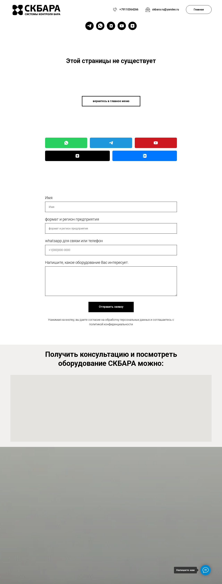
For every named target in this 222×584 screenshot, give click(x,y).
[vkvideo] (111, 26)
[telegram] (89, 26)
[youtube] (122, 26)
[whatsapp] (100, 26)
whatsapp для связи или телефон (74, 241)
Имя (49, 198)
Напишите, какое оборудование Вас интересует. (87, 262)
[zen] (132, 26)
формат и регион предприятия (72, 219)
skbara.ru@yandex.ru (165, 9)
